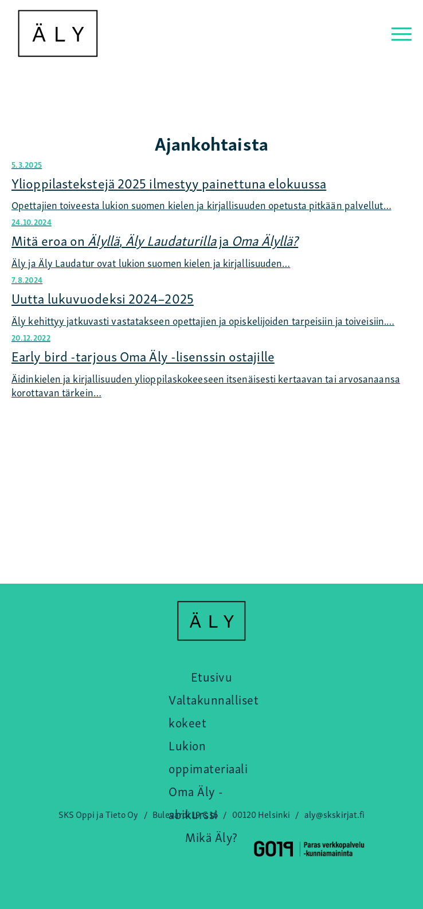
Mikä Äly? (211, 836)
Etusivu (212, 676)
